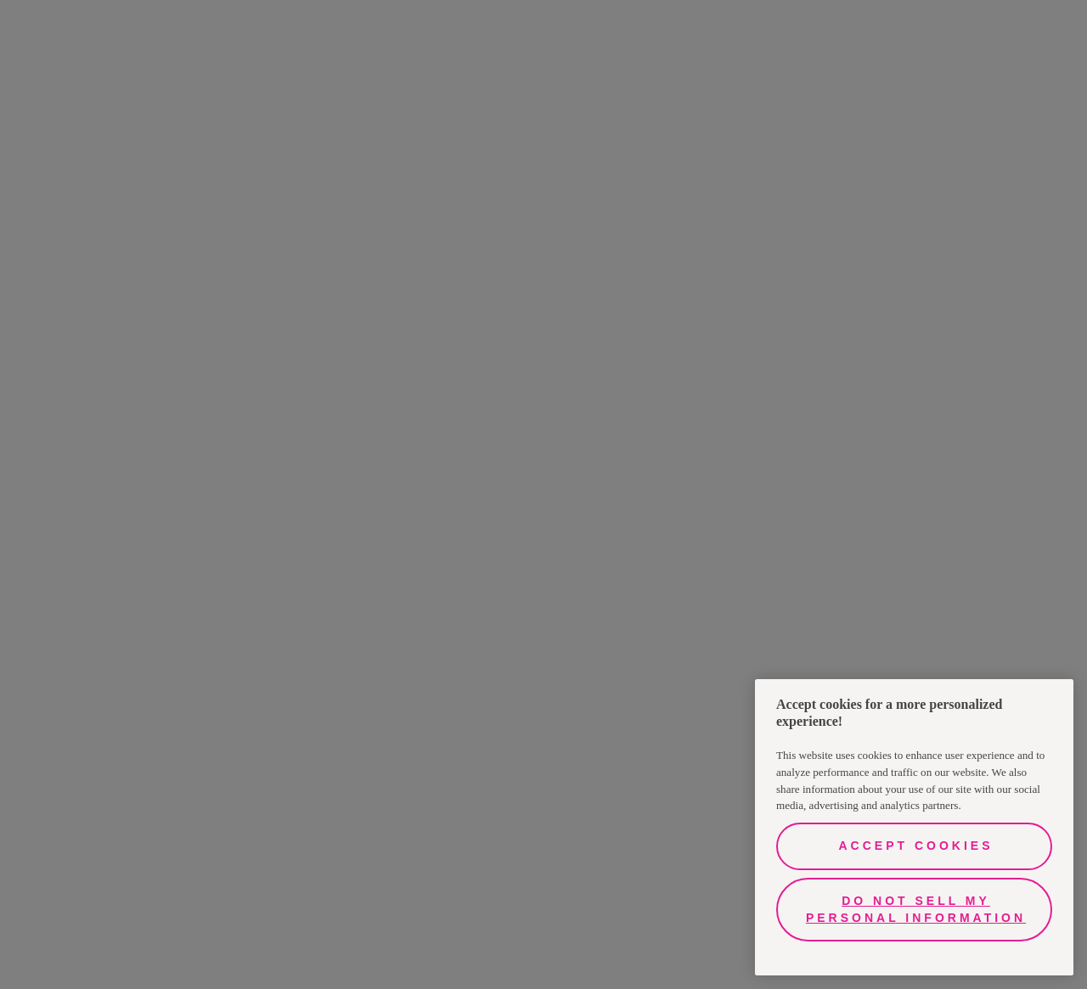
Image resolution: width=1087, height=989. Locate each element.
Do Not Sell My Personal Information (916, 909)
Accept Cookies (915, 845)
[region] (914, 827)
